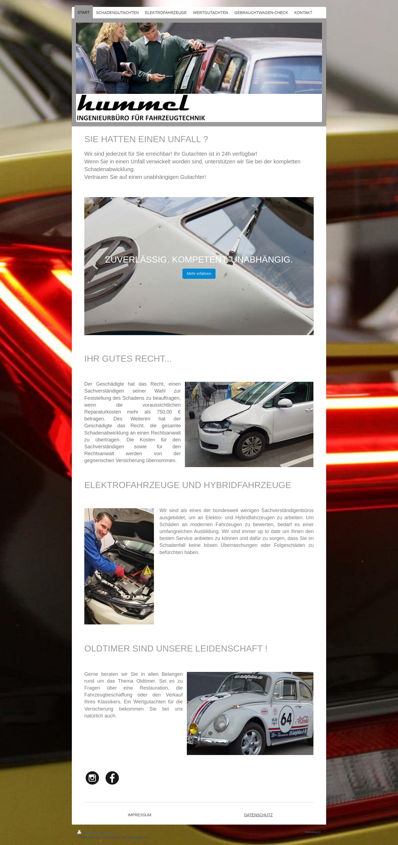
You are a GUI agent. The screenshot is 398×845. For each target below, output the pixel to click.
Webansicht (313, 832)
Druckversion (89, 833)
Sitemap (108, 833)
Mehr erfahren (199, 273)
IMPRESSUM (139, 815)
